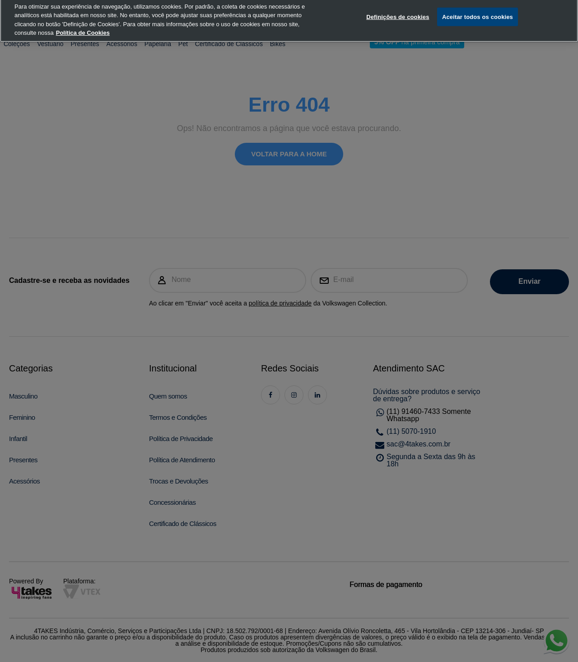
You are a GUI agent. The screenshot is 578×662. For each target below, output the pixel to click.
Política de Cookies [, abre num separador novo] (83, 25)
